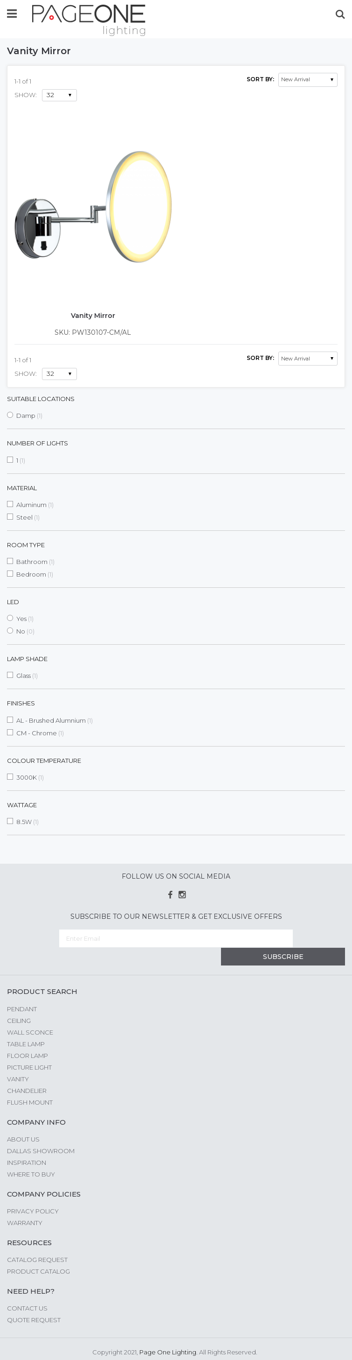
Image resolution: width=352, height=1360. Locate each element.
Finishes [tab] (21, 703)
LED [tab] (13, 602)
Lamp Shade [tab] (27, 658)
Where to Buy (31, 1156)
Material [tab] (22, 488)
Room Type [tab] (26, 545)
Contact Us (27, 1290)
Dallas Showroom (41, 1132)
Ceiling (19, 1002)
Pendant (22, 990)
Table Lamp (26, 1025)
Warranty (24, 1204)
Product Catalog (38, 1253)
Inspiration (26, 1144)
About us (23, 1121)
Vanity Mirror (93, 315)
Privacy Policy (33, 1193)
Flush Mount (30, 1084)
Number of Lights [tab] (37, 443)
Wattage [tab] (22, 805)
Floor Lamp (27, 1037)
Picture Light (29, 1049)
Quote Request (34, 1301)
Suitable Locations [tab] (41, 398)
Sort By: (260, 79)
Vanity (18, 1060)
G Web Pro (230, 1344)
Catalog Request (37, 1241)
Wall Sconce (30, 1014)
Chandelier (27, 1072)
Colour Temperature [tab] (44, 760)
